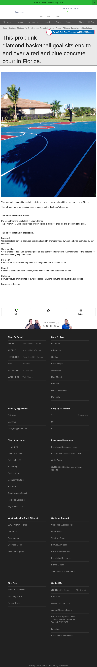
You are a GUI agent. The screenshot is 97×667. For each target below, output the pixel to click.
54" (52, 429)
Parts (58, 22)
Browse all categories (10, 284)
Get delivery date (55, 2)
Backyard (5, 238)
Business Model (15, 545)
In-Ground (55, 344)
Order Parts (56, 460)
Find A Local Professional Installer (66, 454)
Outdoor (54, 357)
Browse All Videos (59, 545)
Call (16, 314)
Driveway (12, 415)
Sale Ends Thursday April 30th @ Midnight (71, 32)
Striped (4, 268)
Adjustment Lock (15, 506)
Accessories (33, 22)
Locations (55, 629)
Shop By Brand (15, 337)
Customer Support (60, 518)
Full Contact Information (62, 636)
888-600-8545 (76, 12)
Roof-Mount (56, 377)
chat (72, 467)
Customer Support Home (62, 525)
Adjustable (56, 350)
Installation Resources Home (64, 447)
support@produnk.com (61, 610)
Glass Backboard (59, 390)
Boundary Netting (16, 480)
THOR (26, 343)
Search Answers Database (63, 571)
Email (80, 314)
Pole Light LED (14, 460)
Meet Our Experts (16, 551)
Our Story (12, 531)
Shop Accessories (16, 440)
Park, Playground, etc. (18, 429)
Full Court (5, 260)
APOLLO (26, 350)
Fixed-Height (57, 364)
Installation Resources (62, 440)
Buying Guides (57, 565)
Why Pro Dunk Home (17, 525)
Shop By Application (18, 409)
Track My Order (58, 538)
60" (52, 422)
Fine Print (12, 583)
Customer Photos (16, 28)
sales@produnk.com (60, 603)
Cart (92, 22)
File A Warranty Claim (60, 551)
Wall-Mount (56, 370)
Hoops (20, 22)
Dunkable (55, 397)
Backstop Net (14, 473)
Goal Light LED (15, 453)
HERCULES (26, 357)
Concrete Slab (7, 249)
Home (8, 22)
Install (47, 22)
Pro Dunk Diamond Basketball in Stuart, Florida (43, 28)
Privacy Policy (14, 603)
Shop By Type (57, 337)
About (81, 22)
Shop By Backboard (60, 409)
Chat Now (75, 16)
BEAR (26, 363)
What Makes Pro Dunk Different (23, 518)
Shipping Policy (15, 596)
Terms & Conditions (16, 590)
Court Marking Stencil (17, 493)
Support (69, 22)
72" (69, 415)
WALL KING (26, 377)
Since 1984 (19, 12)
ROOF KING (26, 370)
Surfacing (5, 276)
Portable (55, 384)
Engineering (13, 538)
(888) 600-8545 (69, 590)
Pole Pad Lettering (16, 500)
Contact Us (56, 583)
